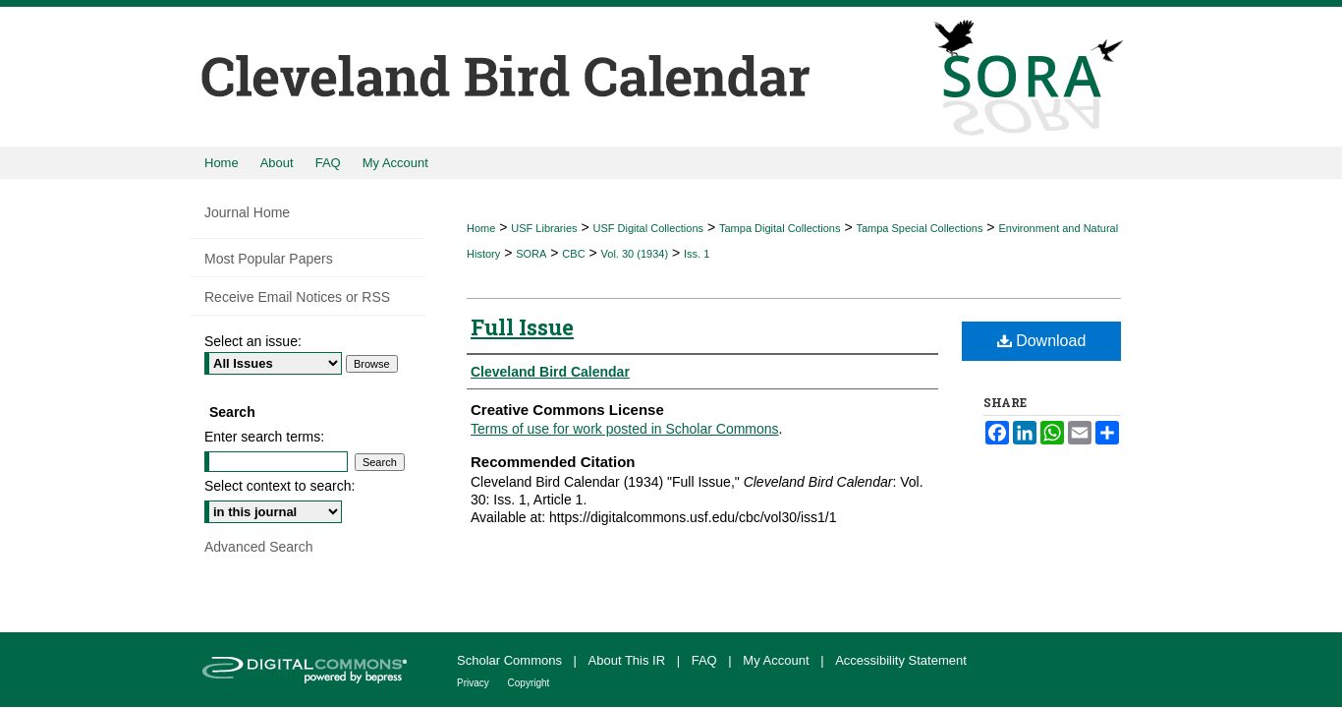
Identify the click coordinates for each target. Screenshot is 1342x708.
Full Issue (522, 327)
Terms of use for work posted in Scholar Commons (625, 429)
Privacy (474, 683)
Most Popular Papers (268, 258)
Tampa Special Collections (919, 228)
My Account (777, 660)
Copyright (529, 683)
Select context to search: (279, 486)
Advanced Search (258, 547)
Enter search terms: (264, 436)
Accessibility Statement (901, 660)
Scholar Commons (511, 660)
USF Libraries (544, 228)
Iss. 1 (696, 254)
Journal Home (247, 212)
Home (481, 228)
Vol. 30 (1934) (635, 254)
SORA (531, 254)
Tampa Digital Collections (780, 228)
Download (1042, 340)
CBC (573, 254)
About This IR (628, 660)
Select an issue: (253, 341)
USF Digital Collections (648, 228)
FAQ (706, 660)
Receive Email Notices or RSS (297, 297)
